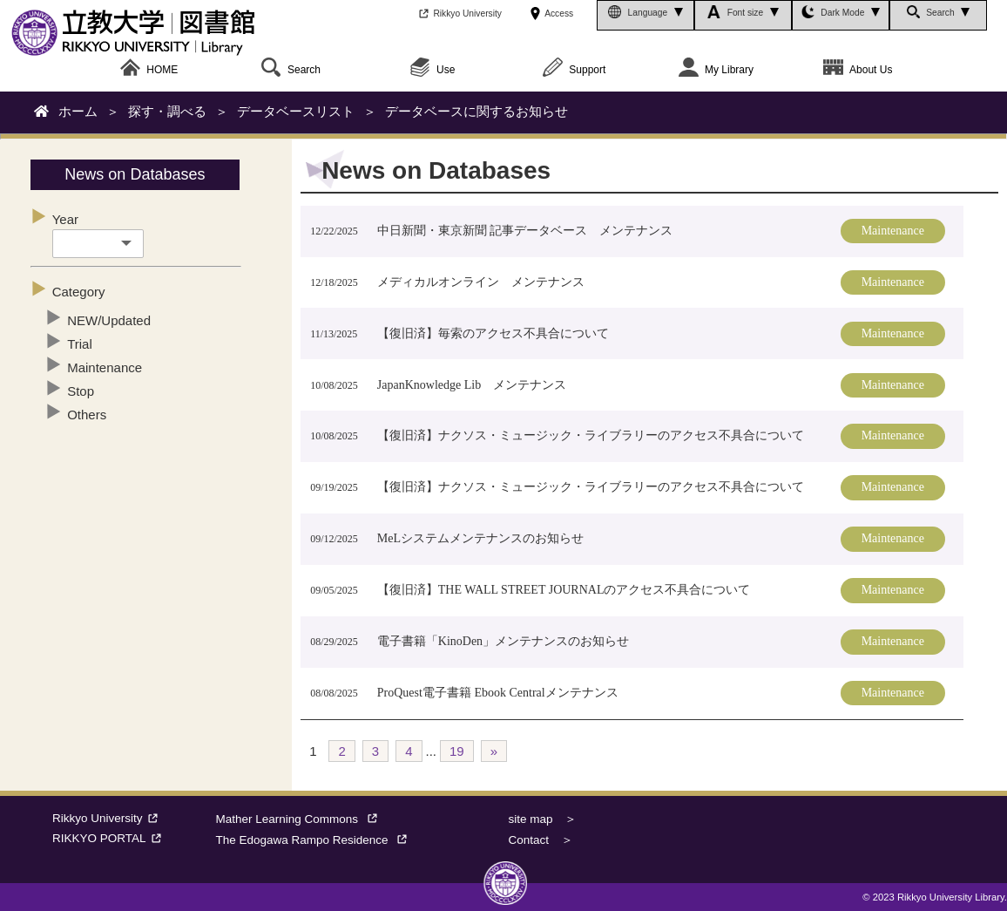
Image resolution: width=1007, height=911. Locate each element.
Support (574, 71)
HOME (149, 71)
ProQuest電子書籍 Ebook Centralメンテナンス (497, 692)
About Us (857, 71)
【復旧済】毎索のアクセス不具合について (493, 333)
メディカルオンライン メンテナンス (481, 282)
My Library (716, 71)
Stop (80, 391)
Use (432, 71)
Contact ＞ (540, 839)
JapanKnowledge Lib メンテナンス (471, 384)
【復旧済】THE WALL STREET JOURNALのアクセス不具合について (564, 589)
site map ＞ (542, 819)
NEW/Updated (109, 320)
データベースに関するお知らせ (476, 111)
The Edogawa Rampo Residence (315, 839)
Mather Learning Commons (300, 819)
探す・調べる (167, 111)
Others (86, 414)
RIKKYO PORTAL (109, 838)
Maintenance (104, 367)
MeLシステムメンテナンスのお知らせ (480, 538)
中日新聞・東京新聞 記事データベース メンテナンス (525, 230)
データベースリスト (296, 111)
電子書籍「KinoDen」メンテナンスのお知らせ (503, 641)
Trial (79, 344)
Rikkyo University (107, 818)
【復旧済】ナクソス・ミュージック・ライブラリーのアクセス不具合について (590, 435)
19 (456, 751)
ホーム (78, 111)
